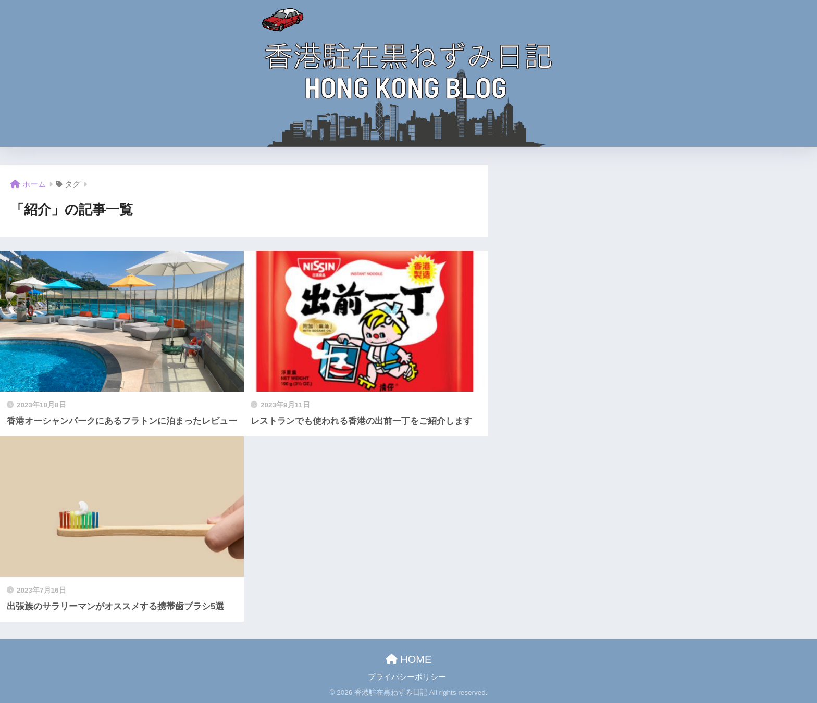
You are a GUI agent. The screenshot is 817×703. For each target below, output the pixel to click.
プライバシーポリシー (407, 677)
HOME (409, 659)
